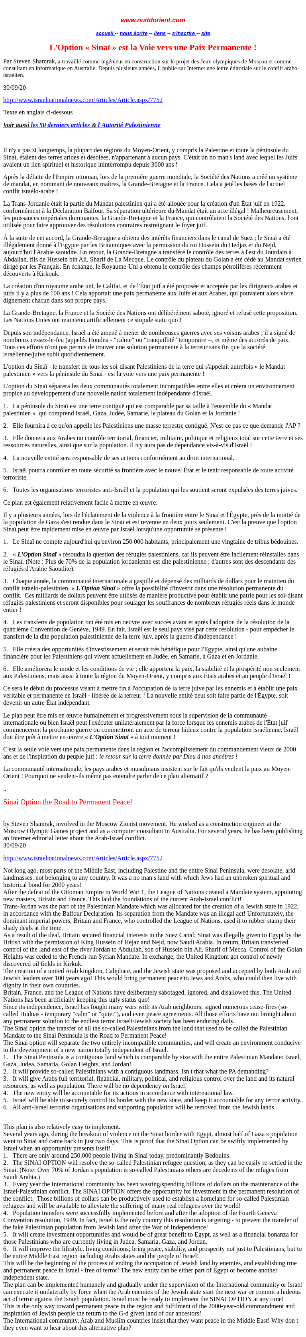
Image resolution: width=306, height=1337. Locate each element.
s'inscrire (184, 33)
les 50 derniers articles (60, 125)
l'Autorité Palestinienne (128, 125)
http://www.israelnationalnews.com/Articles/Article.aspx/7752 (83, 99)
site (205, 33)
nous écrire (133, 33)
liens (160, 33)
